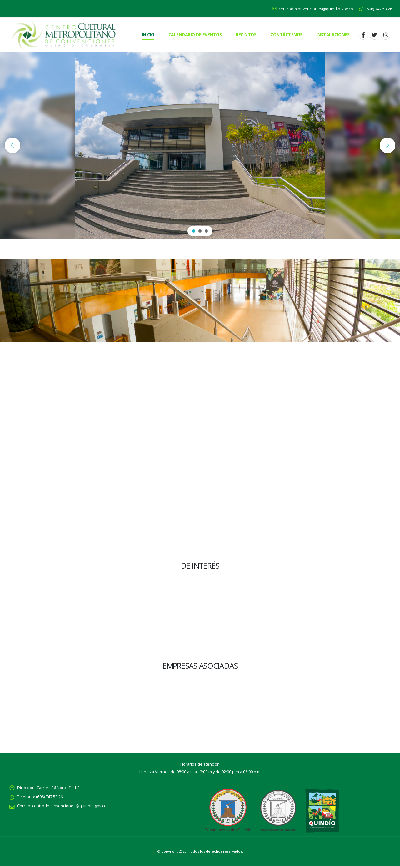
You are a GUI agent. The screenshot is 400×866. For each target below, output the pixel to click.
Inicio (148, 35)
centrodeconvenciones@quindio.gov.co (312, 9)
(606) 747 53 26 (375, 9)
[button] (12, 145)
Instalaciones (333, 35)
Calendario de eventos (195, 35)
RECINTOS (246, 35)
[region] (200, 145)
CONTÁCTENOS (286, 35)
